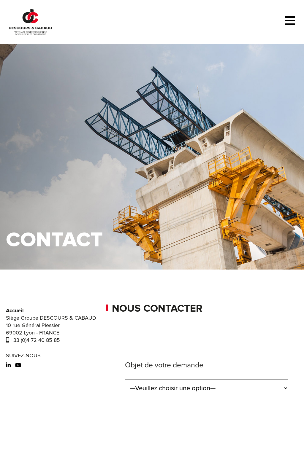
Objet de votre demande (164, 365)
